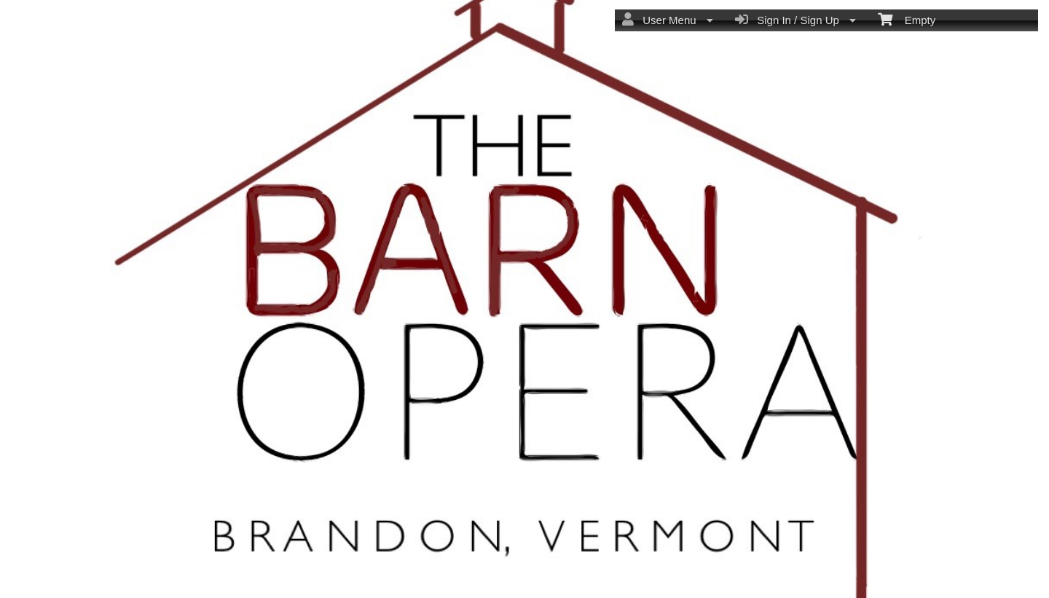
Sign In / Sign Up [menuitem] (795, 20)
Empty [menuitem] (906, 19)
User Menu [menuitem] (667, 20)
